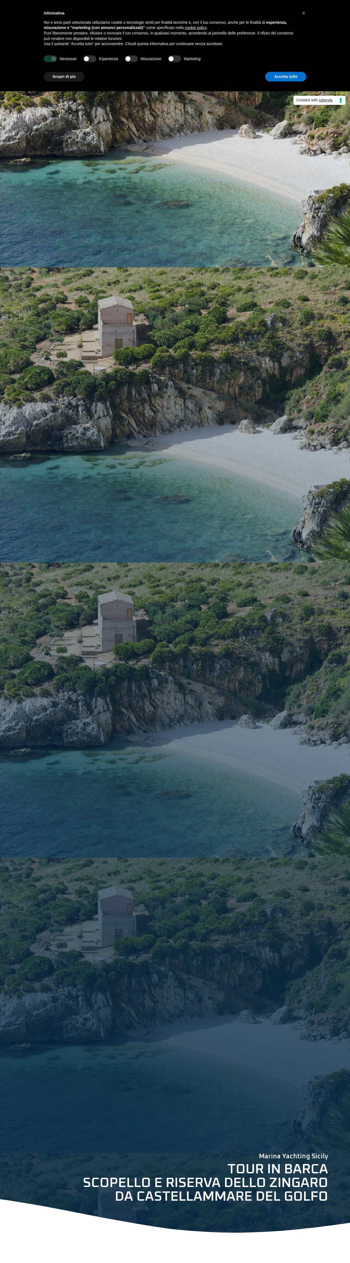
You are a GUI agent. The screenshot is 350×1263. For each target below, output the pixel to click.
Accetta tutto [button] (286, 76)
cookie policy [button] (195, 27)
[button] (303, 13)
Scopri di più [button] (64, 76)
